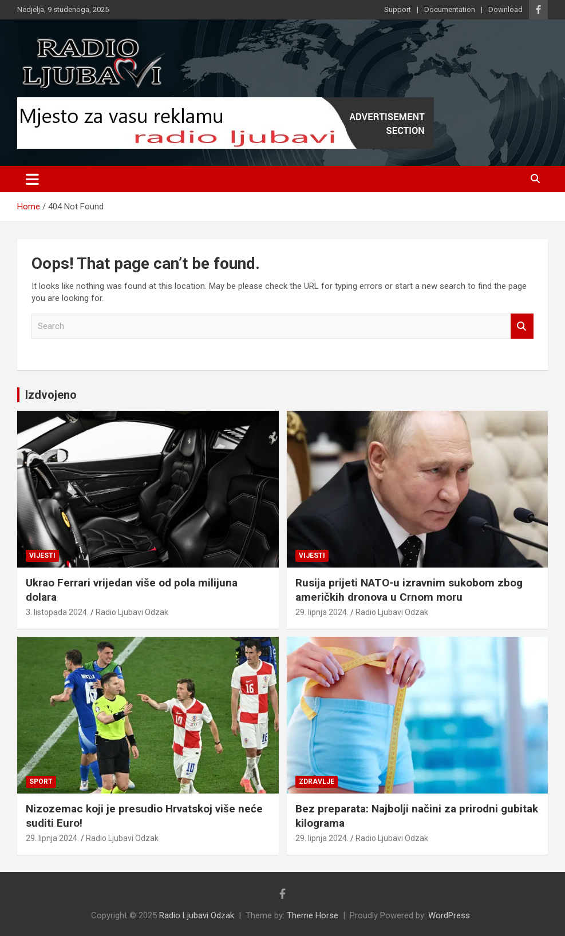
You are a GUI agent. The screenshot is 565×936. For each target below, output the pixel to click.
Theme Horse (312, 915)
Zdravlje (316, 782)
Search (522, 326)
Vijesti (42, 556)
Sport (41, 782)
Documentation (449, 9)
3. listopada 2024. (57, 612)
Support (397, 9)
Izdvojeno (51, 395)
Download (505, 9)
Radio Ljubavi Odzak (132, 612)
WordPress (449, 915)
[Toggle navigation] (32, 179)
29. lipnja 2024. (322, 612)
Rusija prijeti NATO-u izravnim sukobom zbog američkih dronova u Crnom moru (409, 590)
